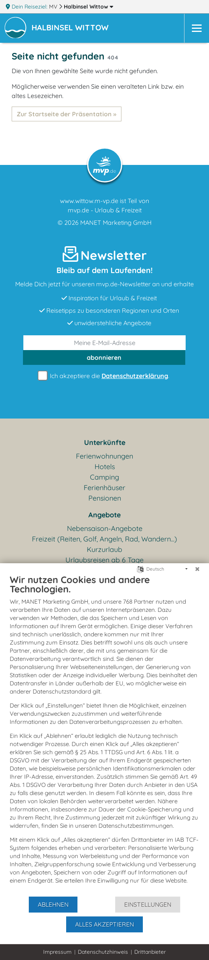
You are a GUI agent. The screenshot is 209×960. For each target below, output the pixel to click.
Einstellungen (147, 904)
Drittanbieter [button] (150, 951)
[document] (104, 735)
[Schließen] (197, 569)
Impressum (57, 951)
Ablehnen (53, 904)
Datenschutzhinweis (103, 951)
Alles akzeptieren (104, 924)
